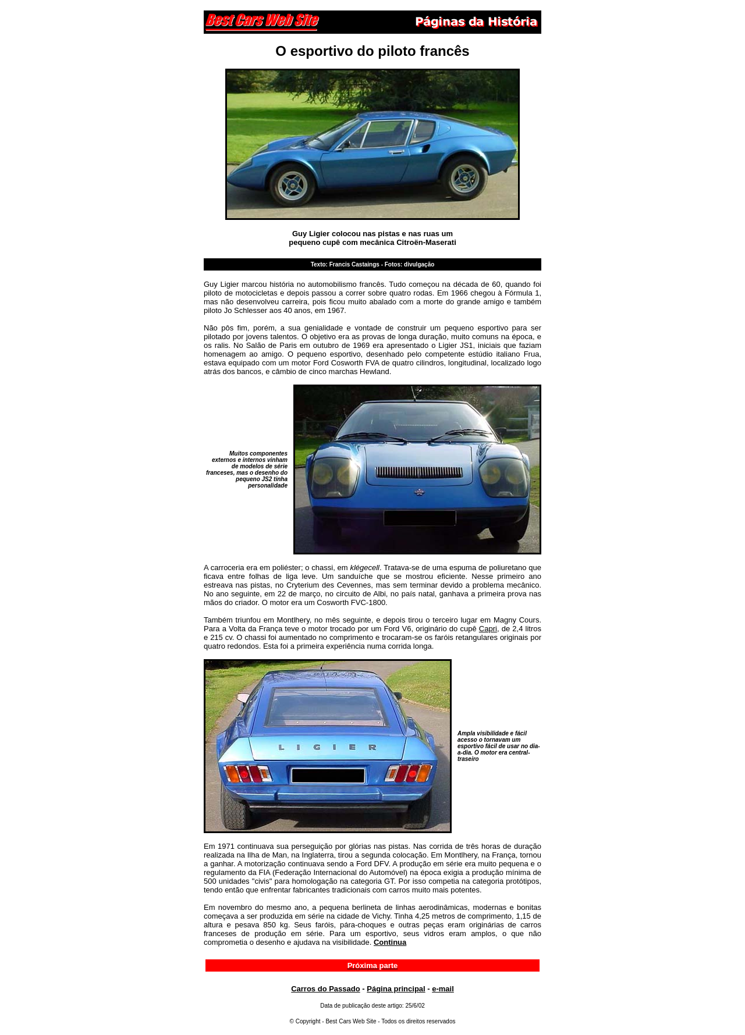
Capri (488, 628)
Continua (390, 942)
